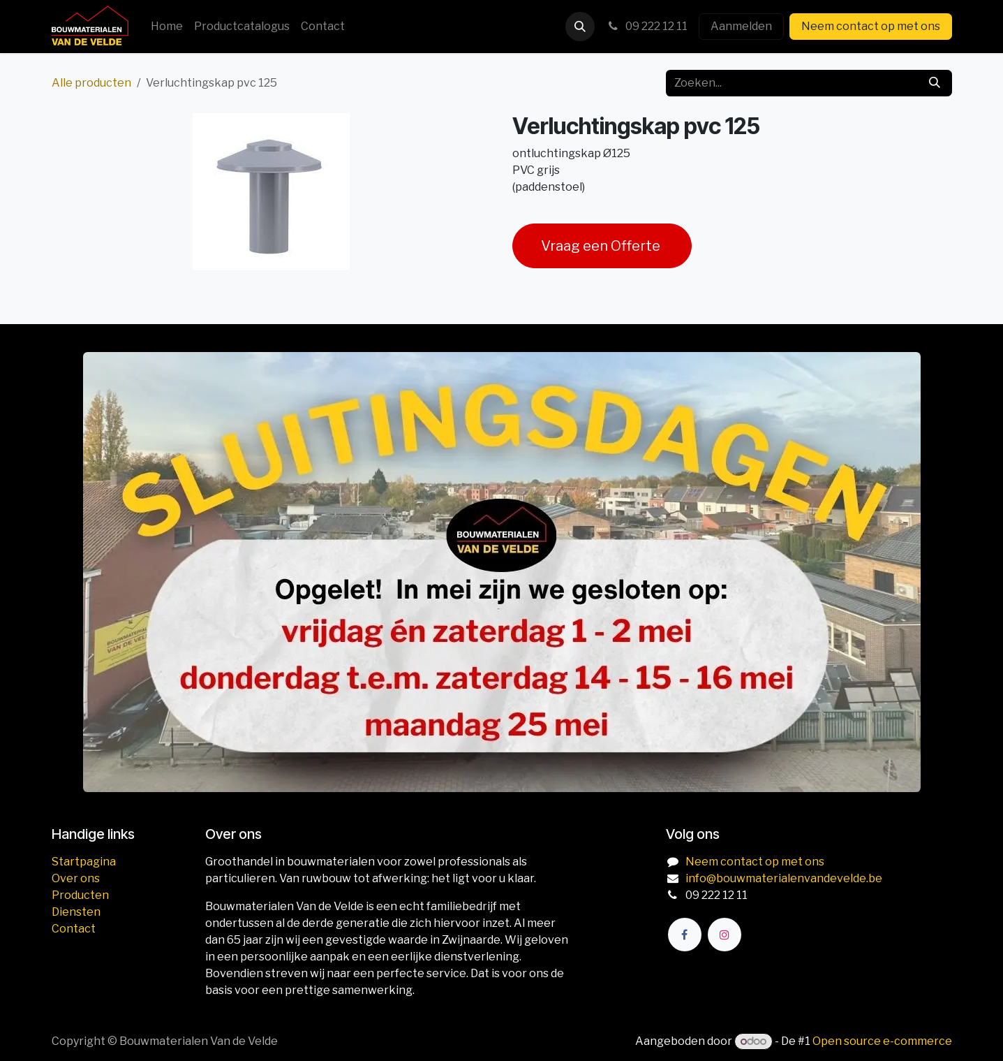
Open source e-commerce (882, 1041)
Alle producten (91, 82)
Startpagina (84, 861)
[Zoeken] (934, 83)
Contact (74, 928)
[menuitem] (166, 27)
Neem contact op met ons (870, 26)
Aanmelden (741, 26)
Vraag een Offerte (602, 245)
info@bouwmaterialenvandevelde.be (783, 878)
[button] (580, 26)
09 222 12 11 (647, 26)
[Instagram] (724, 934)
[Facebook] (684, 934)
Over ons (76, 878)
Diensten (76, 912)
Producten (80, 895)
